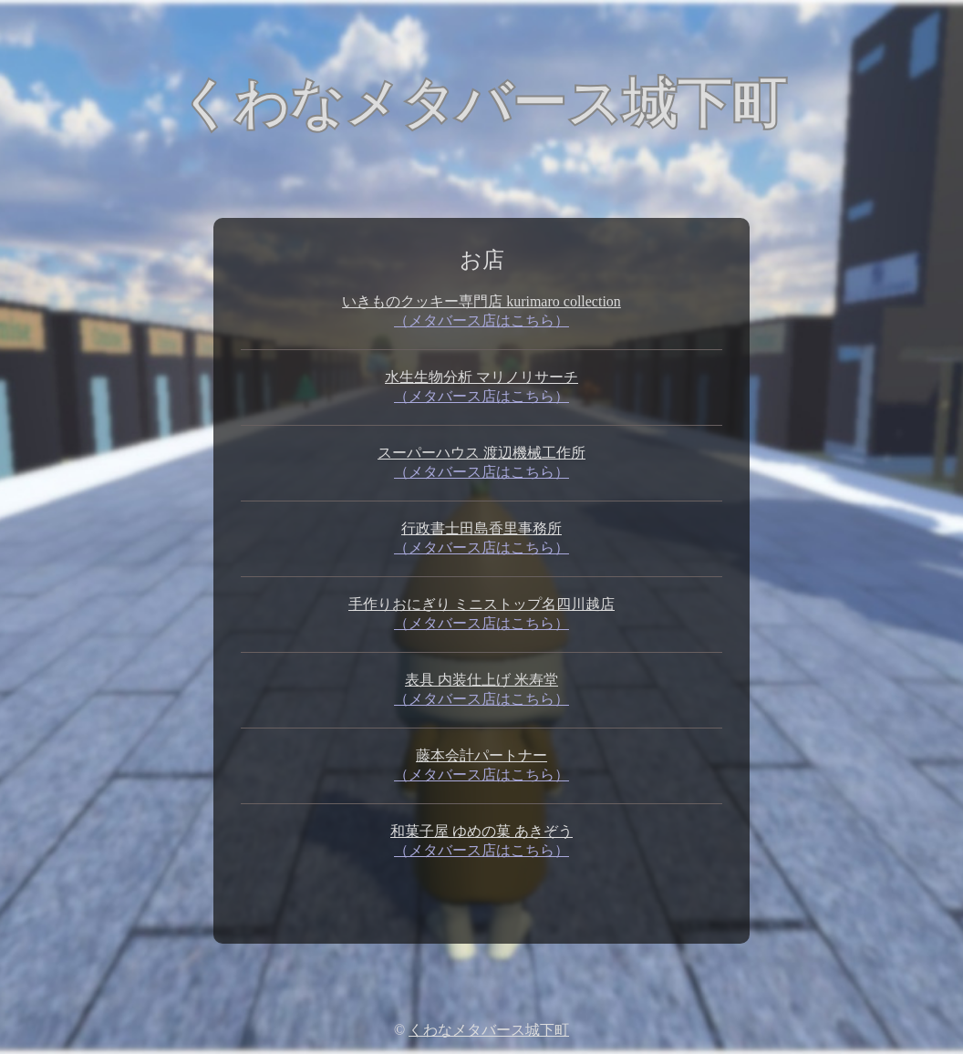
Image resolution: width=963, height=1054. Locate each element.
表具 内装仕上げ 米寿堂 (481, 679)
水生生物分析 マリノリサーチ (481, 377)
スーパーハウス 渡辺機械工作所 (481, 452)
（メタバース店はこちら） (481, 320)
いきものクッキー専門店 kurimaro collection (481, 301)
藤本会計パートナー (481, 755)
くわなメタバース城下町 (489, 1030)
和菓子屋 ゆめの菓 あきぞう (481, 831)
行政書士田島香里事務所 (481, 528)
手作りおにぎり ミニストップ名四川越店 (481, 604)
